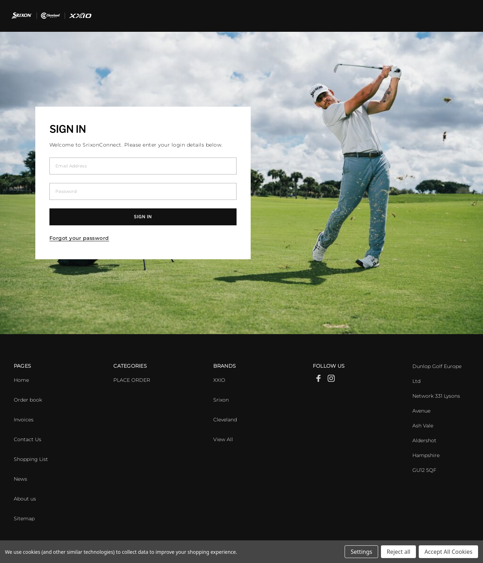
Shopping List (31, 459)
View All (223, 439)
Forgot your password (79, 238)
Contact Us (27, 439)
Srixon (221, 400)
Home (21, 380)
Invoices (24, 419)
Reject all (398, 552)
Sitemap (24, 518)
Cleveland (225, 419)
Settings (361, 552)
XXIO (219, 380)
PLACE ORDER (131, 380)
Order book (28, 400)
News (20, 479)
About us (25, 499)
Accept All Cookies (448, 552)
